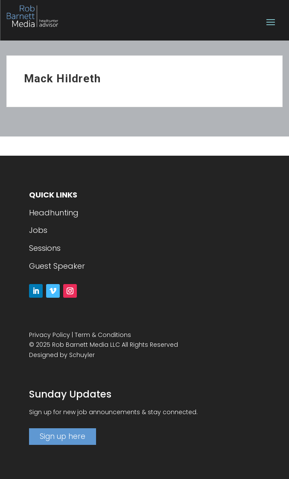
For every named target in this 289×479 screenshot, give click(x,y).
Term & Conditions (103, 335)
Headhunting (54, 212)
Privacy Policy (49, 335)
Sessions (45, 248)
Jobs (38, 230)
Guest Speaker (57, 266)
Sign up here (62, 436)
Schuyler (82, 355)
